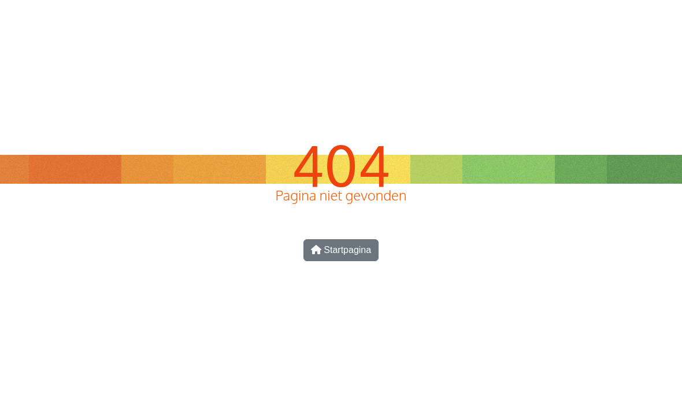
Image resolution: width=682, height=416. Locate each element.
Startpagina (341, 250)
